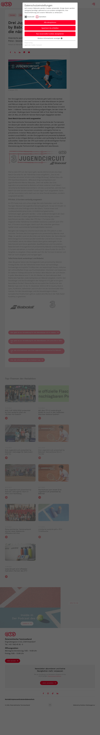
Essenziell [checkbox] (31, 17)
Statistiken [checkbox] (42, 17)
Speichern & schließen (50, 28)
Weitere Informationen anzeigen (50, 38)
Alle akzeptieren (50, 22)
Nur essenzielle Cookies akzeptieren (50, 34)
